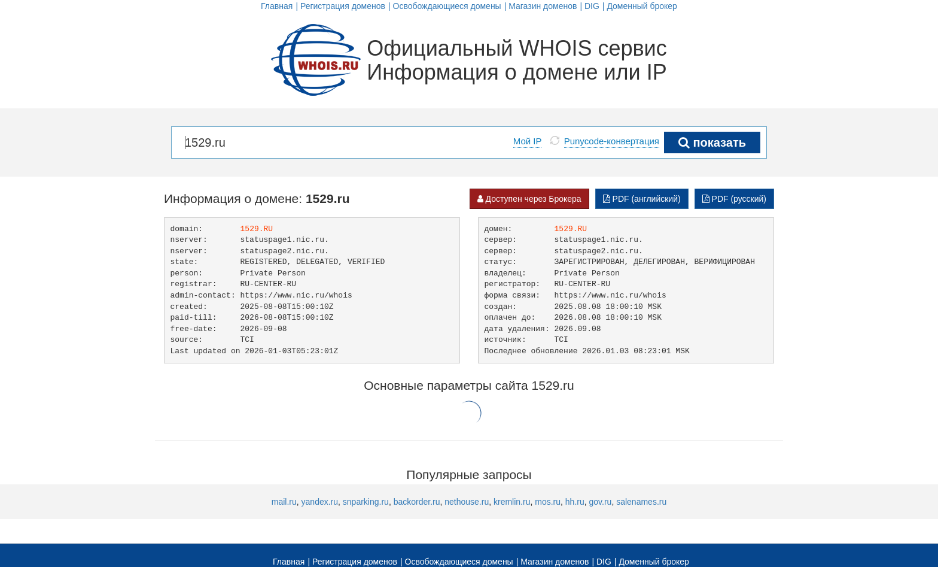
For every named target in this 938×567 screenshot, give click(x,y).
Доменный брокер (642, 6)
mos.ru (548, 502)
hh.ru (574, 502)
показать (712, 142)
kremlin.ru (512, 502)
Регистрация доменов (342, 6)
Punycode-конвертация (611, 141)
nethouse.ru (466, 502)
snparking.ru (366, 502)
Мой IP (527, 141)
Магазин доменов (542, 6)
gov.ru (600, 502)
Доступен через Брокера (529, 199)
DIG (591, 6)
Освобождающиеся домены (447, 6)
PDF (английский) (642, 199)
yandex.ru (320, 502)
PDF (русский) (734, 199)
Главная (277, 6)
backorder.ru (417, 502)
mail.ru (284, 502)
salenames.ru (641, 502)
